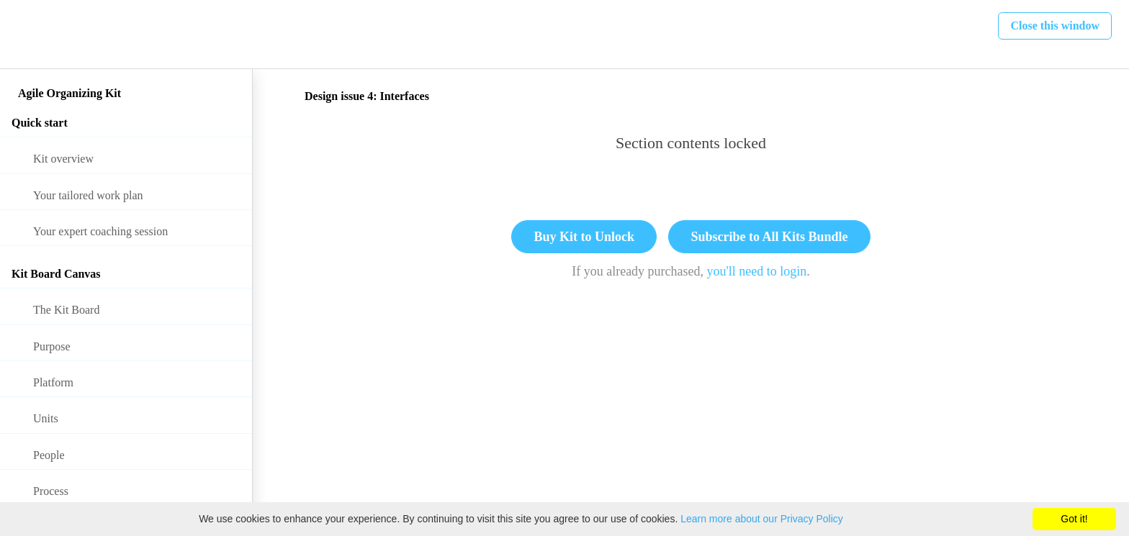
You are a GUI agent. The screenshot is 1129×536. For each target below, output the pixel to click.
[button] (26, 34)
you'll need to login (757, 271)
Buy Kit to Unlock (584, 237)
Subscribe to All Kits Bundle (769, 237)
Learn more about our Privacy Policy (761, 518)
